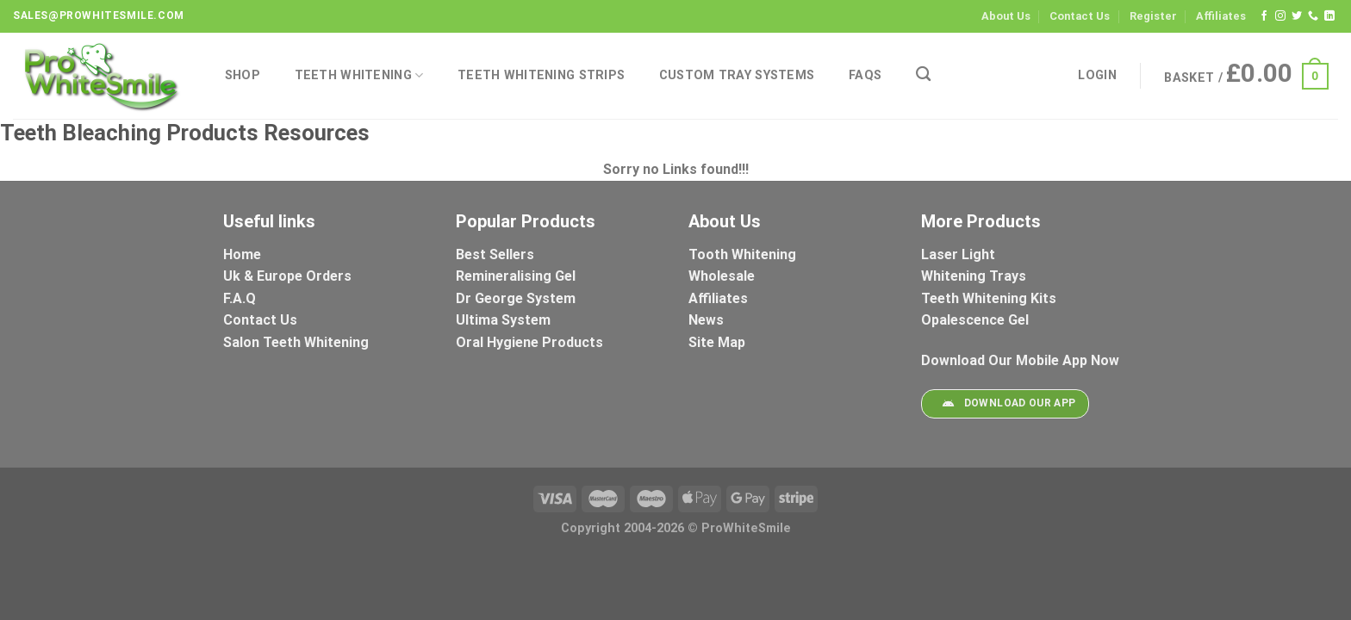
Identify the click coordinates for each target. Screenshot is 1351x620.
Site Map (716, 342)
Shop (242, 75)
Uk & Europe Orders (287, 276)
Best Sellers (497, 254)
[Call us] (1313, 16)
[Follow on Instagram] (1280, 16)
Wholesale (721, 276)
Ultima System (503, 320)
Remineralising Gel (516, 276)
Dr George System (517, 298)
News (706, 320)
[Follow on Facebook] (1264, 16)
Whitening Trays (975, 276)
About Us (1005, 15)
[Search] (923, 74)
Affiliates (1221, 15)
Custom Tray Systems (736, 75)
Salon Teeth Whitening (296, 342)
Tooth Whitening (742, 254)
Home (242, 254)
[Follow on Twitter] (1297, 16)
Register (1153, 15)
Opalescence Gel (976, 320)
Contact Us (1079, 15)
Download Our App (1004, 404)
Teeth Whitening (359, 75)
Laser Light (958, 254)
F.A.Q (239, 298)
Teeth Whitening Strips (541, 75)
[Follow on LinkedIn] (1329, 16)
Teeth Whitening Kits (988, 298)
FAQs (865, 75)
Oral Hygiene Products (529, 342)
